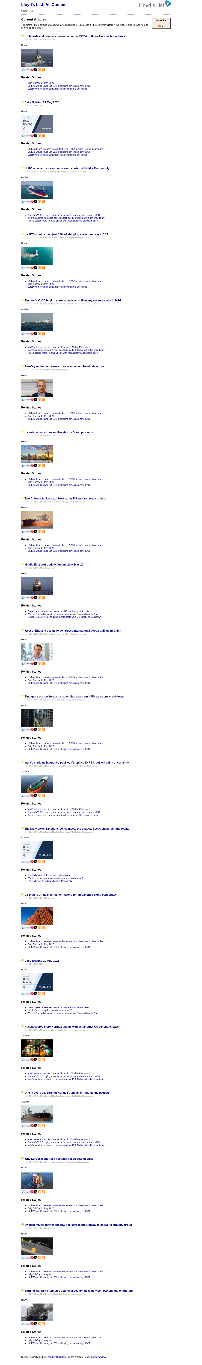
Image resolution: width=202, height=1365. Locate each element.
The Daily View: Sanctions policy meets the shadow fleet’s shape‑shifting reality (76, 828)
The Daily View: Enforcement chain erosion (48, 875)
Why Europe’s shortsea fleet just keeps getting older (58, 1158)
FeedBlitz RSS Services (58, 1357)
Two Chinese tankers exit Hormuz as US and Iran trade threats (65, 498)
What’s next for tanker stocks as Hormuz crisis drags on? (55, 878)
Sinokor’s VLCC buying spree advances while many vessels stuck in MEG (63, 215)
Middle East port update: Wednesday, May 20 (53, 564)
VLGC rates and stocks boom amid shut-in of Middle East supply (66, 168)
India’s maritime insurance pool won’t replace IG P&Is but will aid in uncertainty (65, 218)
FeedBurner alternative (95, 1357)
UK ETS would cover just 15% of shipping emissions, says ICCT (58, 86)
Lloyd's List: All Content (44, 4)
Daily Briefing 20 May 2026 (41, 960)
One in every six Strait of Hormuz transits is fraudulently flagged (66, 1092)
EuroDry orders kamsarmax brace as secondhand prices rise (57, 89)
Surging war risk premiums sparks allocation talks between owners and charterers (78, 1290)
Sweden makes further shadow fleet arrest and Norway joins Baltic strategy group (78, 1224)
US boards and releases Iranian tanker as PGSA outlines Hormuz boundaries (74, 36)
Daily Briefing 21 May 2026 (40, 83)
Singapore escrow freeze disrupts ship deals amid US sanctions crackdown (64, 617)
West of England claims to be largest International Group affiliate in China (63, 614)
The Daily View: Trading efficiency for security (49, 881)
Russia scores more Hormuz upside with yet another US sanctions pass (62, 220)
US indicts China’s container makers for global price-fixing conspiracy (70, 894)
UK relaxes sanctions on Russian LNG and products (58, 432)
